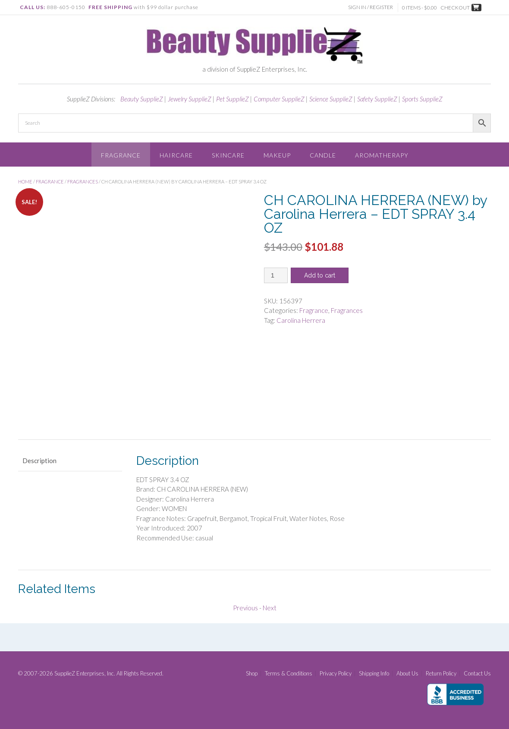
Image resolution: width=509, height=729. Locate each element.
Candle (323, 155)
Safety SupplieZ (377, 99)
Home (25, 181)
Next (269, 608)
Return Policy (441, 673)
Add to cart (319, 275)
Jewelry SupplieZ (189, 99)
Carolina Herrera (300, 320)
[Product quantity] (276, 275)
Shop (252, 673)
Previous (245, 608)
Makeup (277, 155)
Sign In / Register (371, 7)
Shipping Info (374, 673)
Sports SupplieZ (422, 99)
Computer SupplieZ (279, 99)
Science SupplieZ (330, 99)
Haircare (176, 155)
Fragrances (82, 181)
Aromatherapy (381, 155)
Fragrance (121, 155)
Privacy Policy (336, 673)
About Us (407, 673)
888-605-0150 (66, 7)
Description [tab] (39, 460)
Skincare (228, 155)
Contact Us (477, 673)
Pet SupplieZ (232, 99)
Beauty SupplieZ (141, 99)
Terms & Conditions (288, 673)
